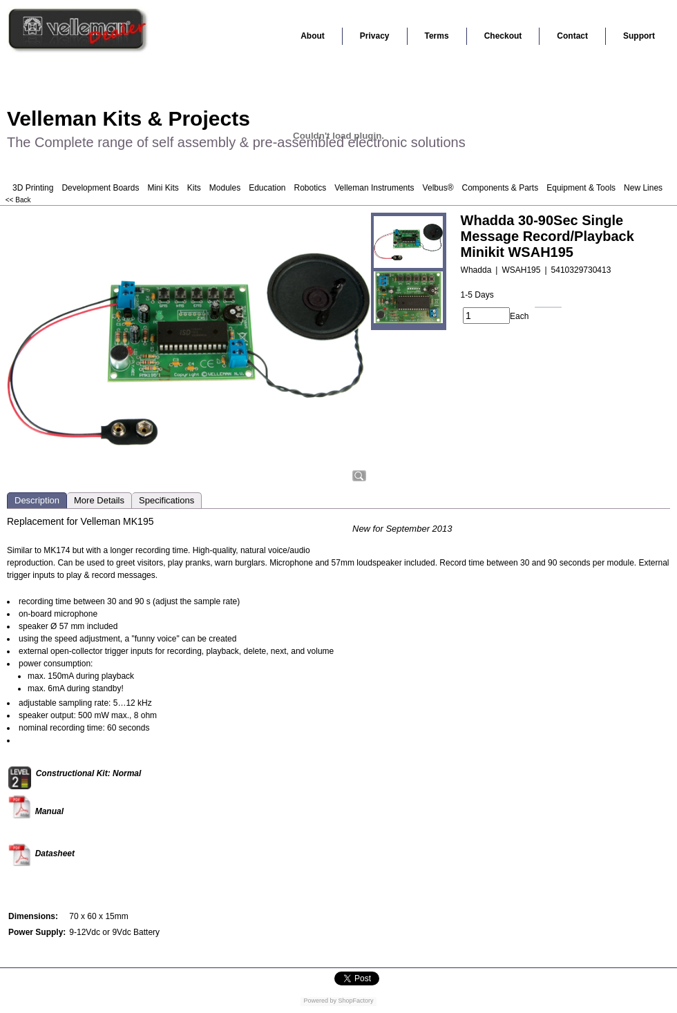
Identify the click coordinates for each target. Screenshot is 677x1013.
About (313, 36)
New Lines (643, 188)
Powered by (319, 1000)
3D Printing (32, 188)
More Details (99, 500)
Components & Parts (499, 188)
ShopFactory (355, 1000)
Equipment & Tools (581, 188)
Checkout (503, 36)
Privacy (375, 36)
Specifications (166, 500)
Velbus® (438, 188)
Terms (437, 36)
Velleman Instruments (374, 188)
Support (639, 36)
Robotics (310, 188)
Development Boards (100, 188)
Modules (224, 188)
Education (267, 188)
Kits (194, 188)
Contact (572, 36)
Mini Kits (162, 188)
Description (37, 500)
